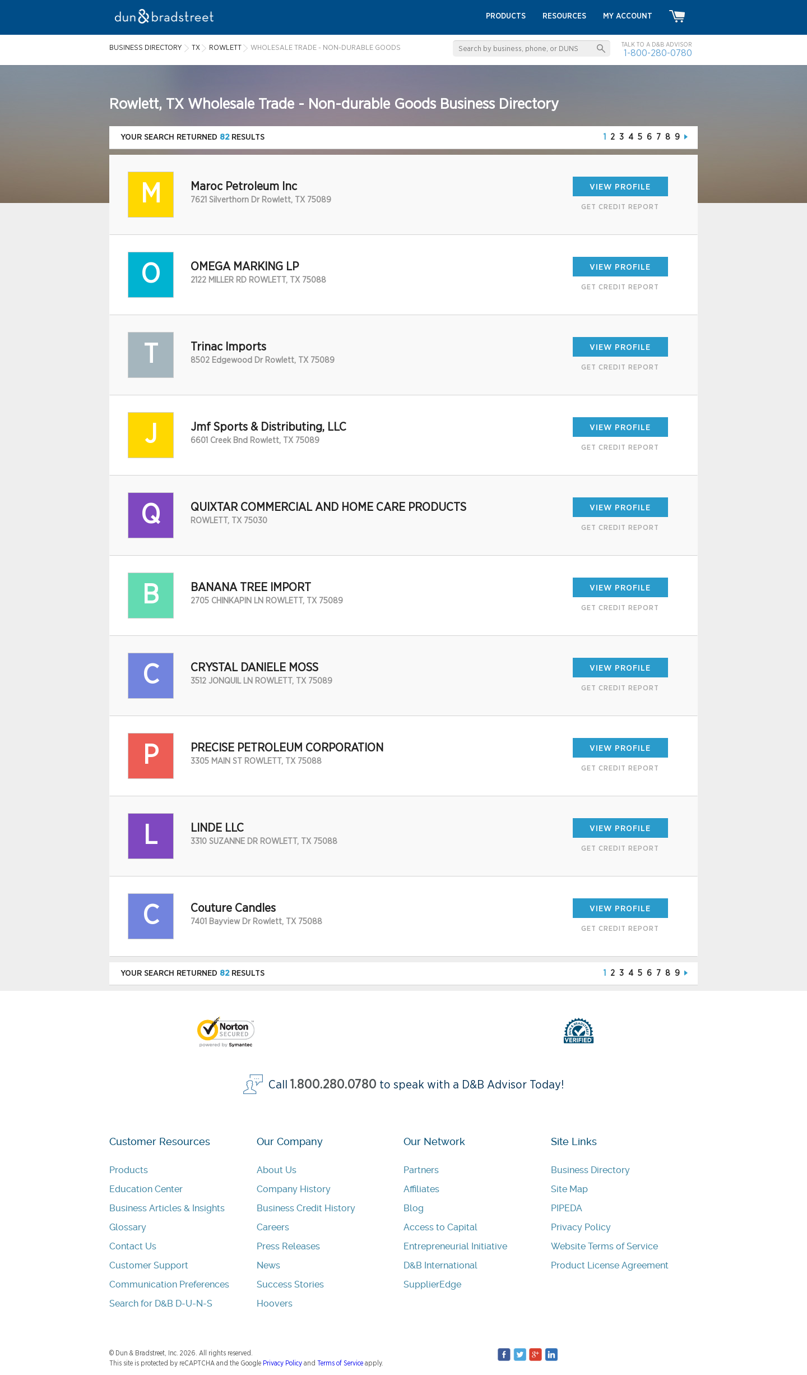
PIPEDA (566, 1208)
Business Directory (590, 1170)
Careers (273, 1227)
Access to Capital (440, 1227)
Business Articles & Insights (167, 1208)
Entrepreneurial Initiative (455, 1246)
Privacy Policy (581, 1227)
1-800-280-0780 (658, 53)
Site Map (569, 1189)
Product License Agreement (610, 1265)
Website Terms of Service (604, 1246)
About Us (276, 1170)
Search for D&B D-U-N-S (160, 1303)
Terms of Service (340, 1363)
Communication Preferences (169, 1284)
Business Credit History (306, 1208)
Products (128, 1170)
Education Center (146, 1189)
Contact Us (132, 1246)
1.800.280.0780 (333, 1084)
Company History (294, 1189)
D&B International (440, 1265)
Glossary (127, 1227)
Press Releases (288, 1246)
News (268, 1265)
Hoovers (275, 1303)
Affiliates (421, 1189)
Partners (421, 1170)
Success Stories (290, 1284)
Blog (414, 1208)
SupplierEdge (432, 1284)
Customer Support (148, 1265)
